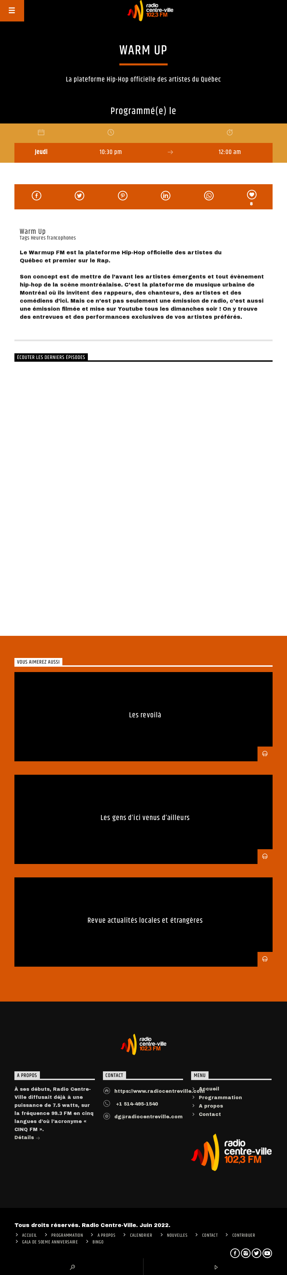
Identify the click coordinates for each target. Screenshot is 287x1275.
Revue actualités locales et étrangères (145, 920)
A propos (211, 1106)
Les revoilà (145, 715)
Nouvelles (177, 1235)
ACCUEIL (29, 1235)
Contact (210, 1114)
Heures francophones (53, 238)
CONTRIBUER (243, 1235)
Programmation (220, 1097)
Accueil (209, 1088)
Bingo (98, 1242)
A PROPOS (107, 1235)
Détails (27, 1138)
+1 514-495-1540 (136, 1104)
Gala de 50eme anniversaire (50, 1242)
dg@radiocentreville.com (148, 1116)
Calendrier (141, 1235)
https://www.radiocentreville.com (159, 1091)
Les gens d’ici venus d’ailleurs (145, 818)
